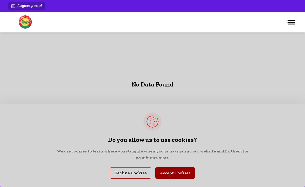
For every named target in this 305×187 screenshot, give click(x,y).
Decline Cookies (130, 172)
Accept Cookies (175, 172)
